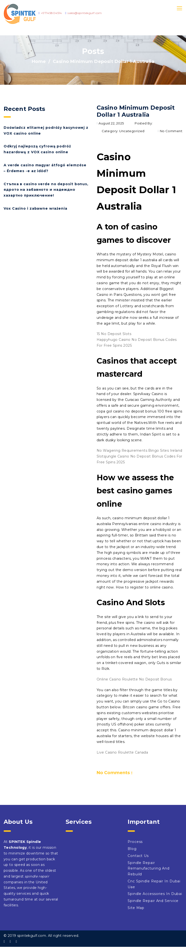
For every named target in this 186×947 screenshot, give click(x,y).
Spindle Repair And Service (153, 901)
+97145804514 (51, 13)
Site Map (136, 908)
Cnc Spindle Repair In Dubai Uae (154, 884)
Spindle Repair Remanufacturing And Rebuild (149, 869)
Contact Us (138, 856)
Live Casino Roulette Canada (122, 752)
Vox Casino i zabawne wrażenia (35, 208)
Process (135, 842)
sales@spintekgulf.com (85, 13)
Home (39, 61)
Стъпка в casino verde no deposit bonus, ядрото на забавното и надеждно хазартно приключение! (46, 190)
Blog (132, 849)
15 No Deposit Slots (114, 334)
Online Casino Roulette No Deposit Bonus (134, 679)
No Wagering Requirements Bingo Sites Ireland (139, 450)
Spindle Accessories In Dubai (155, 894)
